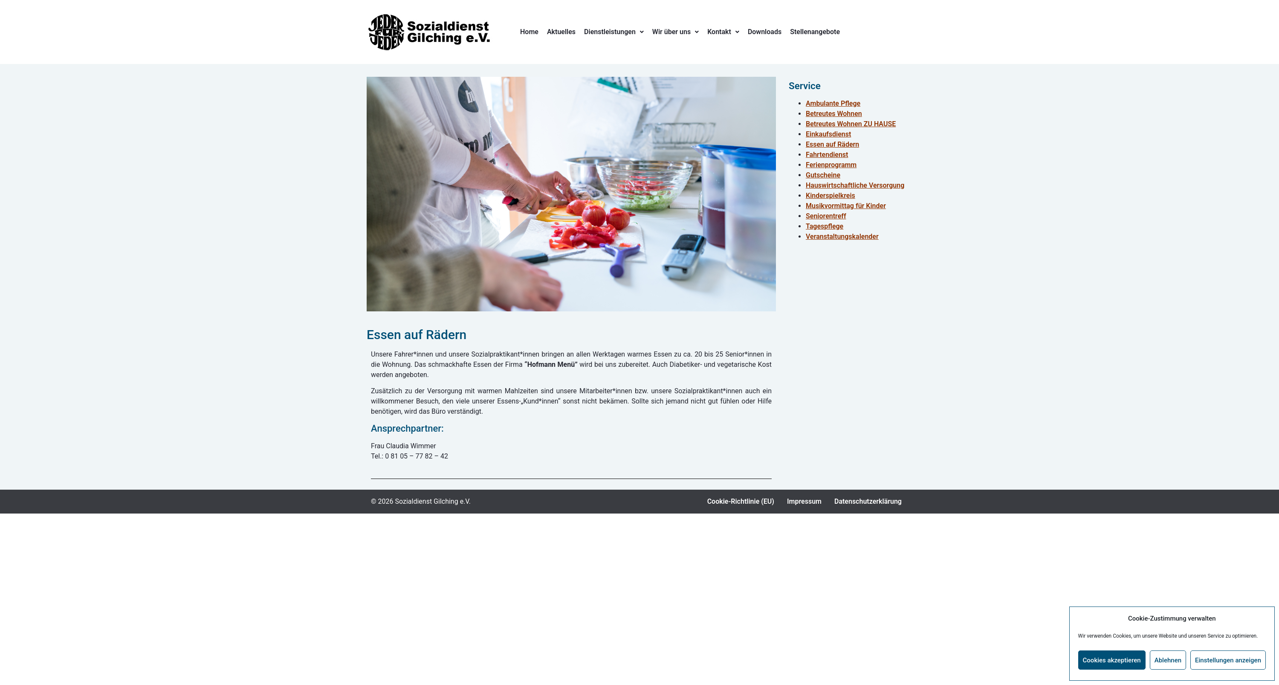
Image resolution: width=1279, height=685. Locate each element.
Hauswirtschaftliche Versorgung (855, 185)
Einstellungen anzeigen (1228, 660)
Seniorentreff (826, 216)
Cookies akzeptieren (1112, 660)
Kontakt (723, 32)
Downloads (764, 32)
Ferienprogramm (831, 165)
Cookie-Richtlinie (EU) (740, 501)
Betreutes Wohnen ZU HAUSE (851, 124)
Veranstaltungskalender (842, 236)
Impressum (804, 501)
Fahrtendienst (827, 155)
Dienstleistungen (614, 32)
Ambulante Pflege (833, 103)
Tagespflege (824, 226)
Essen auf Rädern (832, 144)
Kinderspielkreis (830, 196)
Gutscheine (823, 175)
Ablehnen (1168, 660)
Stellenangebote (815, 32)
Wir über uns (675, 32)
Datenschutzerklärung (868, 501)
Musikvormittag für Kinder (846, 206)
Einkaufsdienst (828, 134)
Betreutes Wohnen (834, 114)
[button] (614, 32)
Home (529, 32)
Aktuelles (561, 32)
